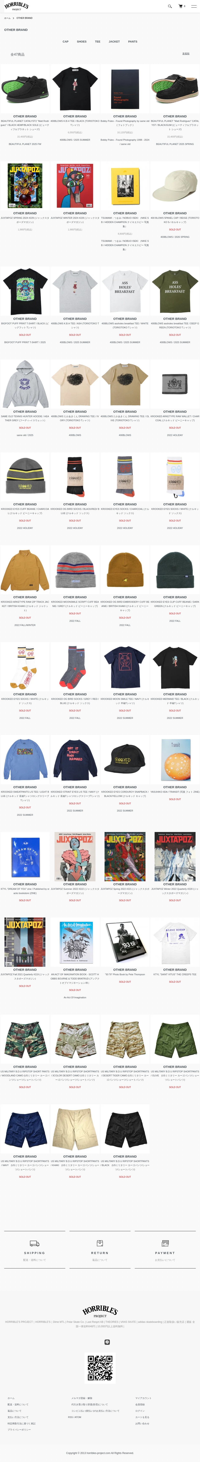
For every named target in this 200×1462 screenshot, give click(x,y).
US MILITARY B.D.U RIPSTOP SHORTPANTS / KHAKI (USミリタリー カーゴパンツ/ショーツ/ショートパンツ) (75, 1165)
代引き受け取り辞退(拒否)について (86, 1404)
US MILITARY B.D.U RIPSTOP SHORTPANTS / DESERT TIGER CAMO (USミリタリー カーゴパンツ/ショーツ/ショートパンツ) (125, 1075)
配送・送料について (14, 1404)
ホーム (8, 18)
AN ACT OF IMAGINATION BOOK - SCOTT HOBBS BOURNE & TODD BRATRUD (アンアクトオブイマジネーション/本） (75, 978)
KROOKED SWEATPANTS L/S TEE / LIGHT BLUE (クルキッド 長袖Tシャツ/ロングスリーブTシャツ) (25, 796)
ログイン (136, 1411)
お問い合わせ (139, 1423)
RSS (70, 1417)
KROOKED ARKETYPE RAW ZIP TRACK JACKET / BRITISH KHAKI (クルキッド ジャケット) (25, 606)
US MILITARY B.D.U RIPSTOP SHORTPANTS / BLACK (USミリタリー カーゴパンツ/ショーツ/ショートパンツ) (125, 1165)
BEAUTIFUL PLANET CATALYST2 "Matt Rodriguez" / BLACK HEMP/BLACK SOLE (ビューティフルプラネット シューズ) (25, 125)
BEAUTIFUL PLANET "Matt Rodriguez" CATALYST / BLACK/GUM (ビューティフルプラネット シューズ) (175, 125)
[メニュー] (193, 6)
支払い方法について (14, 1417)
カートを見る (139, 1417)
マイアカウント (140, 1398)
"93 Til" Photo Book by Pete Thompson (125, 974)
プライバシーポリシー (15, 1430)
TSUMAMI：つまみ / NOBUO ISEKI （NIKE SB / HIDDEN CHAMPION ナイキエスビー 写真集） (125, 222)
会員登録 (136, 1404)
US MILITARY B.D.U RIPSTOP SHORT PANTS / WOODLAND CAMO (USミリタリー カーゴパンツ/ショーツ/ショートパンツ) (25, 1075)
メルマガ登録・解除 (78, 1398)
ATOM (78, 1417)
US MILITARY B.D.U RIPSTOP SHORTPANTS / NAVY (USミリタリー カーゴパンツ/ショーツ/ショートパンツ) (25, 1165)
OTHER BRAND (27, 18)
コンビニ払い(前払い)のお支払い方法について (92, 1411)
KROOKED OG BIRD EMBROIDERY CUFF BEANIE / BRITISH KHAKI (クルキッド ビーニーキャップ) (125, 606)
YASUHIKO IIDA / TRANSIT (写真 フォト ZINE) (174, 792)
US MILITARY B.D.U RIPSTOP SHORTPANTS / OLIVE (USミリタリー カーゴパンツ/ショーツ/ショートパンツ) (175, 1075)
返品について (11, 1411)
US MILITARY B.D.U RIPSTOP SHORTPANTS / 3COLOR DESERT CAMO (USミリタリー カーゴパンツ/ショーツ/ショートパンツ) (75, 1075)
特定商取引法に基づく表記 (18, 1423)
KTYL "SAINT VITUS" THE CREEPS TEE (175, 974)
